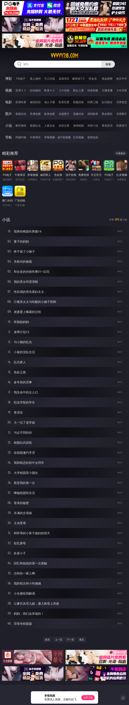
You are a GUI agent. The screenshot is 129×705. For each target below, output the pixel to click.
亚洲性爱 (20, 102)
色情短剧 (92, 137)
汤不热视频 (64, 137)
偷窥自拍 (20, 114)
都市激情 (20, 125)
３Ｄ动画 (64, 90)
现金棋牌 (107, 78)
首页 (47, 639)
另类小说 (92, 125)
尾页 (81, 639)
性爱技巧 (121, 125)
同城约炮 (20, 137)
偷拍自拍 (35, 102)
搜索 (108, 64)
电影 (8, 102)
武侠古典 (64, 125)
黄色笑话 (107, 125)
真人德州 (35, 78)
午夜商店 (35, 137)
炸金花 (93, 78)
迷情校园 (78, 125)
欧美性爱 (64, 102)
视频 (8, 90)
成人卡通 (49, 102)
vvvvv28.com (64, 55)
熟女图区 (107, 114)
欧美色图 (49, 114)
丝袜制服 (92, 90)
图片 (8, 113)
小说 (8, 125)
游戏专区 (64, 78)
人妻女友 (49, 125)
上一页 (58, 639)
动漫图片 (64, 114)
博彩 (8, 78)
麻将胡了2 (78, 78)
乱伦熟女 (107, 102)
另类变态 (121, 102)
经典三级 (92, 102)
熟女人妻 (78, 90)
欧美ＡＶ (49, 90)
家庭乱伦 (35, 125)
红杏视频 (78, 137)
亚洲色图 (35, 114)
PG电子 (20, 78)
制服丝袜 (78, 102)
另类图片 (121, 114)
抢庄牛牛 (121, 78)
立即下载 (88, 697)
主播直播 (107, 90)
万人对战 (49, 78)
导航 (8, 137)
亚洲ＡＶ (20, 90)
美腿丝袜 (78, 114)
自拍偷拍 (35, 90)
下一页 (70, 639)
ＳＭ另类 (121, 90)
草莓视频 (49, 137)
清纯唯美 (92, 114)
